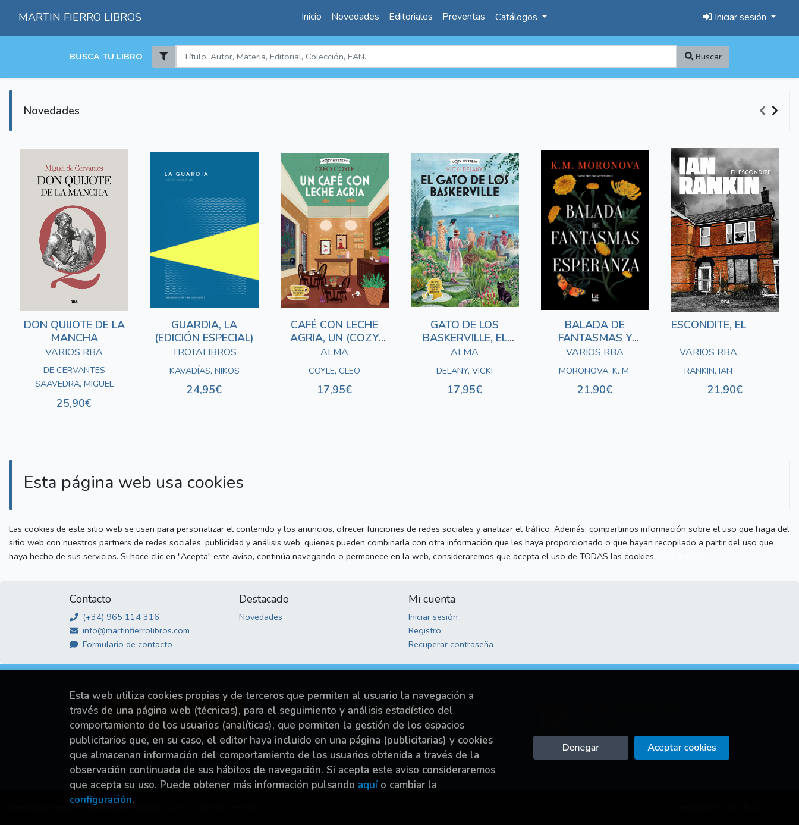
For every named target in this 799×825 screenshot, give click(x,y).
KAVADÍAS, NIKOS (204, 371)
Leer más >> (682, 556)
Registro (424, 630)
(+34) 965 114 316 (114, 617)
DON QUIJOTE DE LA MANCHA (74, 331)
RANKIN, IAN (708, 371)
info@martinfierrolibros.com (130, 630)
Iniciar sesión (433, 617)
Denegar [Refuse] (580, 747)
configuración (101, 800)
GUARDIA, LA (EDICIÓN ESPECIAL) (204, 331)
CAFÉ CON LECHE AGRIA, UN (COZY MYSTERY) (334, 337)
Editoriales (411, 16)
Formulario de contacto (121, 644)
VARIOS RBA (74, 352)
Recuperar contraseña (450, 644)
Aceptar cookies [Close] (681, 747)
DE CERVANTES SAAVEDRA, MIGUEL (74, 377)
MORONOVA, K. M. (595, 371)
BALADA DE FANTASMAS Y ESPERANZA (595, 337)
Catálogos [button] (517, 17)
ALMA (334, 352)
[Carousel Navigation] (770, 111)
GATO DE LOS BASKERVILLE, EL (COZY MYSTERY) (464, 337)
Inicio (311, 16)
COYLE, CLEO (334, 371)
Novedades (355, 16)
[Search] (426, 57)
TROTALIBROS (204, 352)
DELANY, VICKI (464, 371)
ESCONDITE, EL (708, 325)
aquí (368, 785)
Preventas (463, 16)
